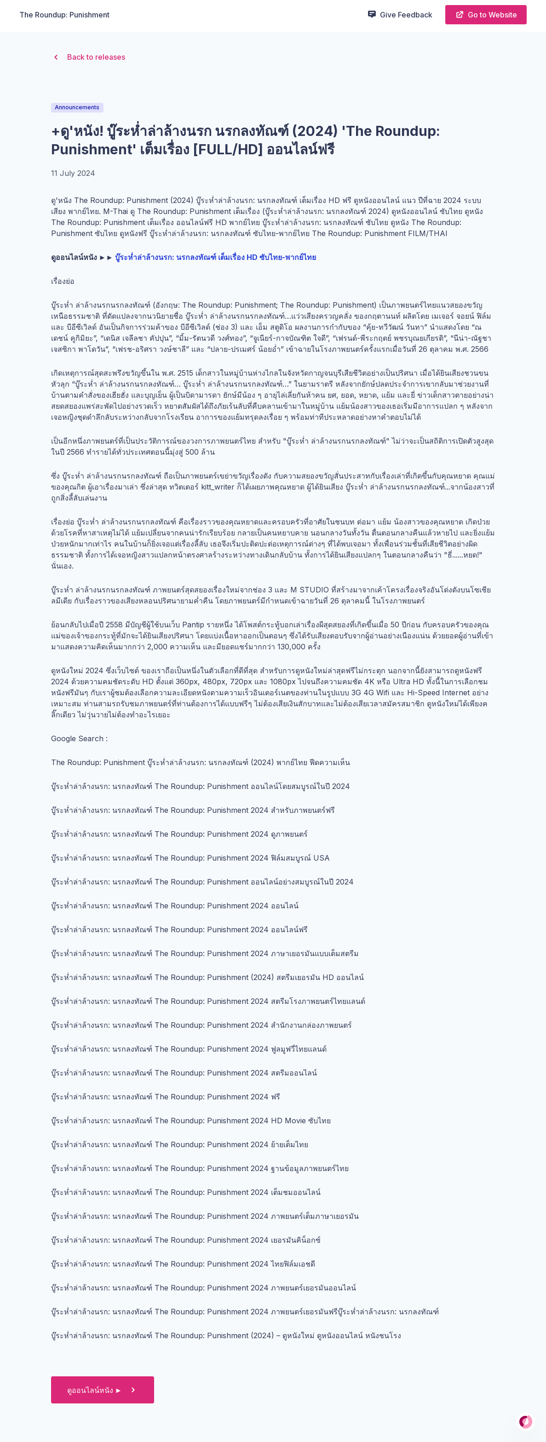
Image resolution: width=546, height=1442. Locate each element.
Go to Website (486, 14)
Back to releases (88, 57)
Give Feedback (399, 14)
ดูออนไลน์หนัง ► (102, 1390)
